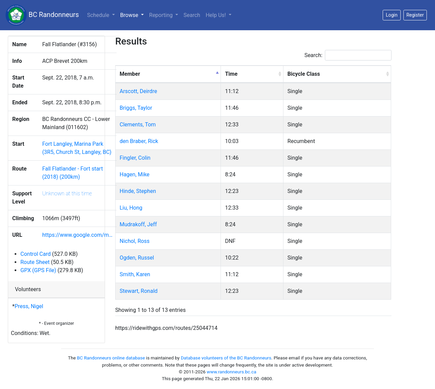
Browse (133, 14)
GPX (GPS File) (38, 270)
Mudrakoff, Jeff (138, 224)
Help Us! (216, 15)
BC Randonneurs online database (111, 357)
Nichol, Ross (135, 241)
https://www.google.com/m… (77, 235)
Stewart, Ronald (139, 291)
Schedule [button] (98, 15)
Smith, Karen (135, 274)
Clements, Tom (138, 124)
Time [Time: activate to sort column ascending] (231, 74)
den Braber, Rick (139, 141)
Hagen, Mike (135, 174)
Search (192, 15)
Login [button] (392, 15)
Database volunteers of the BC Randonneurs (226, 357)
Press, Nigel (29, 306)
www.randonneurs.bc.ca (231, 371)
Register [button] (415, 15)
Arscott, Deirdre (138, 91)
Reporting (161, 15)
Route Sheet (35, 262)
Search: (348, 55)
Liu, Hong (131, 208)
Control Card (35, 254)
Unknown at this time (67, 193)
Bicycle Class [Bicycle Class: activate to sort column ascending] (304, 74)
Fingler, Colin (135, 158)
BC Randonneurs (42, 15)
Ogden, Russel (137, 257)
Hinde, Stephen (138, 191)
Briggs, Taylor (136, 108)
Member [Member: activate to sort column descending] (130, 74)
